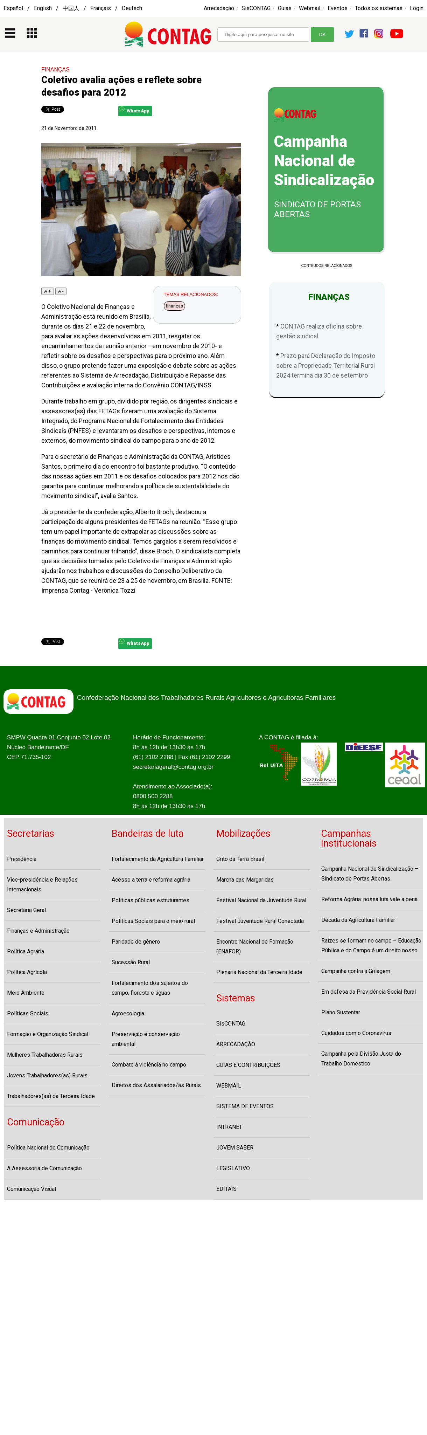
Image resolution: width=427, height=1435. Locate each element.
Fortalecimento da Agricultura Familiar (158, 859)
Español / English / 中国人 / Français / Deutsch (73, 8)
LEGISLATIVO (233, 1168)
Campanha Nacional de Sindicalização (324, 160)
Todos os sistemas (378, 8)
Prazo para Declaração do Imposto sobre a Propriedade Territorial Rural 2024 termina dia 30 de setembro (325, 365)
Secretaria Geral (26, 910)
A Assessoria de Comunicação (44, 1168)
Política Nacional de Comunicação (48, 1147)
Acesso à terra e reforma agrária (151, 879)
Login (417, 8)
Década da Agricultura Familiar (358, 920)
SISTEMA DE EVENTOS (245, 1106)
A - (61, 291)
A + (47, 291)
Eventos (338, 8)
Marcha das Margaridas (245, 879)
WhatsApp (134, 109)
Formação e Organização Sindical (47, 1034)
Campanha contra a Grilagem (355, 971)
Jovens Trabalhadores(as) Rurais (47, 1075)
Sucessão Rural (131, 962)
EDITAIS (226, 1189)
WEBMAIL (228, 1085)
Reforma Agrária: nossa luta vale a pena (369, 899)
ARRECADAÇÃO (235, 1044)
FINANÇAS (55, 70)
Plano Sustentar (340, 1012)
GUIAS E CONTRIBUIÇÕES (248, 1065)
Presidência (21, 859)
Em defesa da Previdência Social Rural (368, 991)
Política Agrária (25, 951)
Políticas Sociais (27, 1013)
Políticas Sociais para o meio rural (153, 921)
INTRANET (229, 1127)
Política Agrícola (27, 972)
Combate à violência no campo (149, 1064)
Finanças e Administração (38, 930)
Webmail (309, 8)
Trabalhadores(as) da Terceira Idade (51, 1096)
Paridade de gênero (136, 941)
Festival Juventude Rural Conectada (260, 921)
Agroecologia (128, 1013)
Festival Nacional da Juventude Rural (261, 900)
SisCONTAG (256, 8)
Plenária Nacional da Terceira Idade (259, 972)
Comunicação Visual (31, 1189)
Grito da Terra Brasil (240, 859)
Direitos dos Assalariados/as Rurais (156, 1085)
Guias (285, 8)
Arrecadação (219, 8)
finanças (174, 306)
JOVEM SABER (234, 1147)
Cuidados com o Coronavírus (356, 1033)
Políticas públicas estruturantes (150, 900)
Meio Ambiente (25, 992)
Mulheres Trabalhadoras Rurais (45, 1054)
